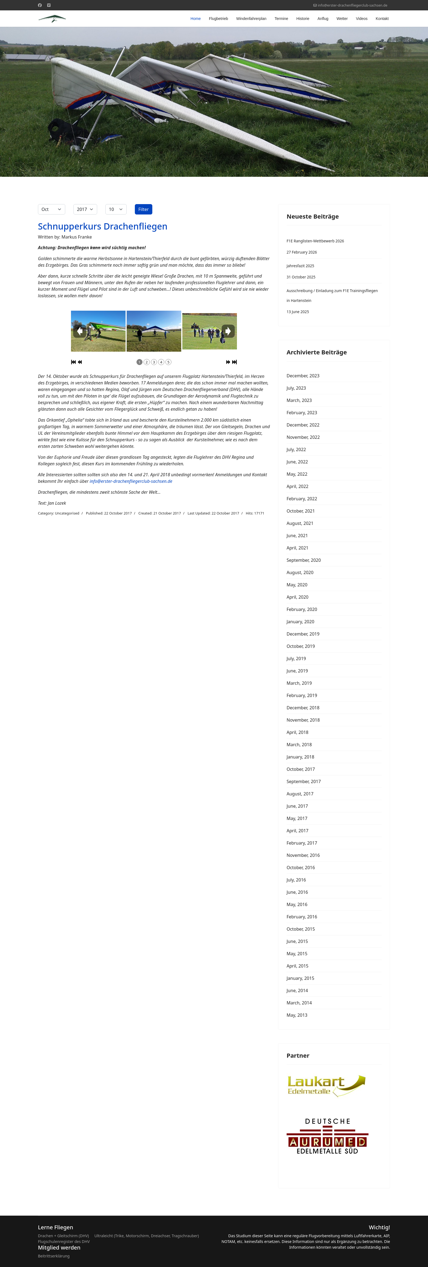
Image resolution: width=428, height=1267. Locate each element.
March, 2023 (299, 400)
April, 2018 (297, 732)
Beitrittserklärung (54, 1256)
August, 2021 (300, 523)
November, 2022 (303, 437)
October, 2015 (301, 929)
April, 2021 (297, 548)
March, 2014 (299, 1003)
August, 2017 (300, 794)
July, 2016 (296, 880)
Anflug (322, 18)
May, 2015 (297, 954)
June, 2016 (297, 892)
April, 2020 (297, 597)
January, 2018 (300, 757)
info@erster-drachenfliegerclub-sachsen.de (352, 5)
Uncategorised (67, 513)
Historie (302, 18)
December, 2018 (303, 708)
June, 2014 (297, 990)
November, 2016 (303, 855)
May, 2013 (297, 1015)
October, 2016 (301, 868)
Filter (143, 209)
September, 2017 (304, 781)
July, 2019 (296, 658)
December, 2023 (303, 376)
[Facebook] (40, 5)
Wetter (342, 18)
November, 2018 (303, 720)
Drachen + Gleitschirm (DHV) (63, 1235)
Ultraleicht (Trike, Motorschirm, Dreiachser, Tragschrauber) (146, 1235)
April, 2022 (297, 486)
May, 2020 (297, 585)
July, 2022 (296, 449)
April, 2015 (297, 966)
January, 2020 (300, 622)
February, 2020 (302, 609)
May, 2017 (297, 818)
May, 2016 (297, 904)
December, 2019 (303, 634)
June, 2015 (297, 941)
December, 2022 (303, 425)
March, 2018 (299, 745)
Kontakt (382, 18)
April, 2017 (297, 831)
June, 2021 (297, 536)
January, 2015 (300, 978)
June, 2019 (297, 671)
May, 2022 (297, 474)
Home (196, 18)
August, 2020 (300, 572)
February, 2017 (302, 843)
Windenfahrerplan (251, 18)
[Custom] (48, 5)
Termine (281, 18)
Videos (362, 18)
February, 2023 (302, 413)
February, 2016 (302, 917)
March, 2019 (299, 683)
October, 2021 (301, 511)
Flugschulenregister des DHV (64, 1241)
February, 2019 (302, 695)
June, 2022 (297, 462)
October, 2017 (301, 769)
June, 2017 (297, 806)
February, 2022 (302, 499)
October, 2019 (301, 646)
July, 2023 (296, 388)
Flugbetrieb (218, 18)
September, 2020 (304, 560)
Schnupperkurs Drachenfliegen (103, 226)
